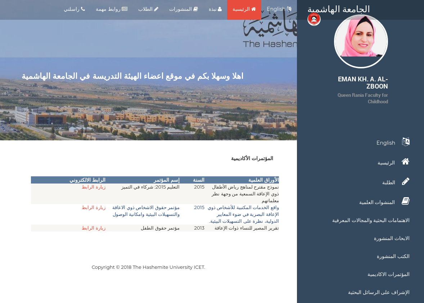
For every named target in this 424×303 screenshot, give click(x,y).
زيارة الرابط (93, 187)
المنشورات (183, 9)
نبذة (215, 9)
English (279, 9)
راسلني (74, 9)
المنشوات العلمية (384, 201)
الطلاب (148, 9)
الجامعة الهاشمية (338, 11)
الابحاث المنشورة (392, 238)
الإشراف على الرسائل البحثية (379, 292)
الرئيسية (244, 9)
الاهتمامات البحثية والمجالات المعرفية (371, 220)
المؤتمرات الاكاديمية (388, 274)
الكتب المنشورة (393, 256)
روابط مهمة (111, 9)
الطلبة (396, 181)
